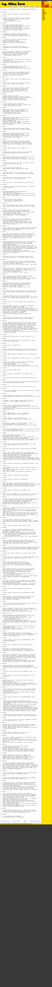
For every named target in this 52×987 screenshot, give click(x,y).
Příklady (25, 982)
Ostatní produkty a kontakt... (35, 982)
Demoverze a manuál (16, 982)
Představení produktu (5, 982)
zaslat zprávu (29, 985)
